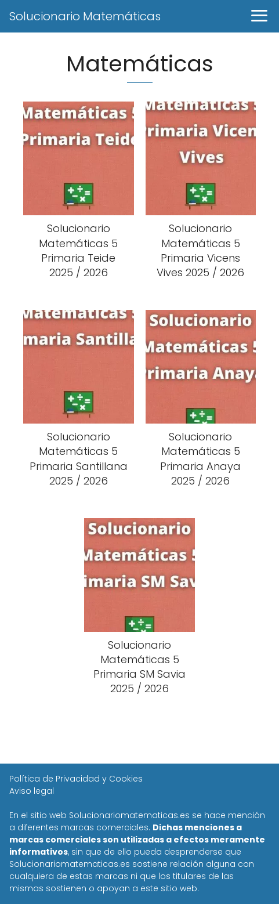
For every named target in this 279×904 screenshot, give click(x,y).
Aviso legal (31, 791)
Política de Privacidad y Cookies (76, 778)
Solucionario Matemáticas (85, 16)
